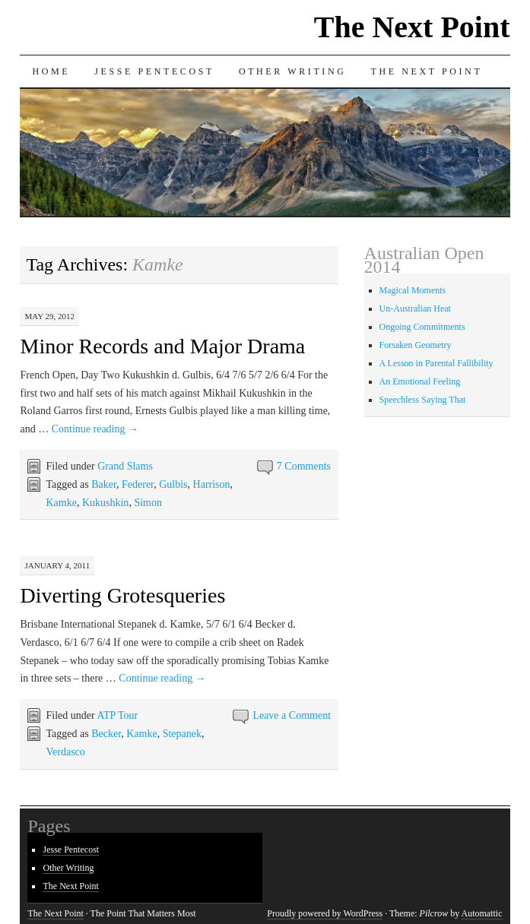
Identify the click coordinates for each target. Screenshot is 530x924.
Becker (106, 733)
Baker (103, 484)
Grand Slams (125, 466)
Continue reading (95, 429)
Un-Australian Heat (415, 308)
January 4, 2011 (57, 565)
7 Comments (304, 466)
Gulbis (173, 484)
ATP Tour (117, 715)
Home (51, 71)
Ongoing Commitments (422, 326)
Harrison (211, 484)
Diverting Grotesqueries (122, 595)
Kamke (61, 502)
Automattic (482, 913)
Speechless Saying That (422, 399)
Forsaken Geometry (415, 345)
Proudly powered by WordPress (324, 913)
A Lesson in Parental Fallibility (436, 363)
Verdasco (65, 752)
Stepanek (182, 733)
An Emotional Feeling (420, 381)
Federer (138, 484)
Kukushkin (105, 502)
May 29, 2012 (49, 316)
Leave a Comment (291, 715)
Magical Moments (412, 290)
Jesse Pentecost (154, 71)
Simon (148, 502)
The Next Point (412, 27)
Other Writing (293, 71)
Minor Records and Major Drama (162, 346)
